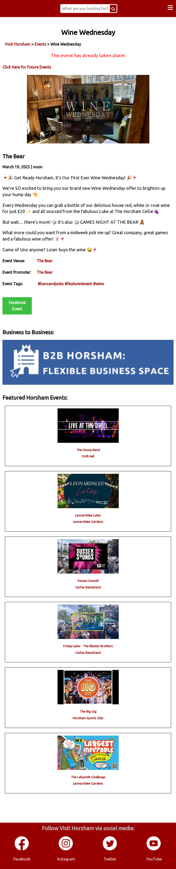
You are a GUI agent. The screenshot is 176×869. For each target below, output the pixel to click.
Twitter (110, 859)
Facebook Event (17, 305)
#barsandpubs (51, 284)
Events (40, 44)
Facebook (21, 859)
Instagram (66, 859)
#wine (98, 284)
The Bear (45, 261)
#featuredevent (78, 284)
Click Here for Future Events (26, 67)
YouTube (154, 859)
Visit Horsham (17, 44)
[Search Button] (113, 8)
